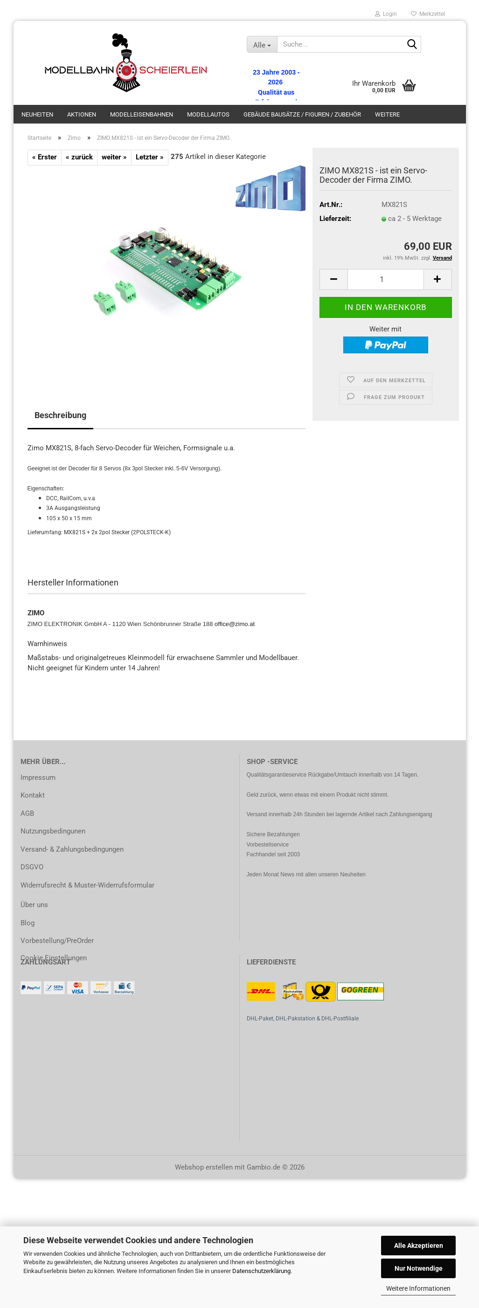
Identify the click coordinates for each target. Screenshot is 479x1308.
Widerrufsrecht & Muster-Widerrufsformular (87, 885)
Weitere (387, 114)
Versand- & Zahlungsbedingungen (72, 849)
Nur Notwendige (419, 1268)
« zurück (79, 157)
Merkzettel (428, 14)
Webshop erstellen (204, 1167)
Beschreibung (60, 415)
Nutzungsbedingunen (53, 831)
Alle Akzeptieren (418, 1245)
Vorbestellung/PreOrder (57, 940)
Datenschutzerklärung (261, 1270)
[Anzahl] (385, 279)
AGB (27, 813)
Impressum (38, 777)
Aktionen (81, 114)
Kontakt (33, 795)
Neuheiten (37, 114)
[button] (333, 279)
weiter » (114, 157)
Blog (28, 923)
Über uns (34, 905)
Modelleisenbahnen (141, 114)
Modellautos (208, 114)
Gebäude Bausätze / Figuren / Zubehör (302, 114)
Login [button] (386, 14)
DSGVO (32, 867)
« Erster (44, 157)
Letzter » (150, 157)
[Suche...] (262, 44)
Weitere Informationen (418, 1288)
